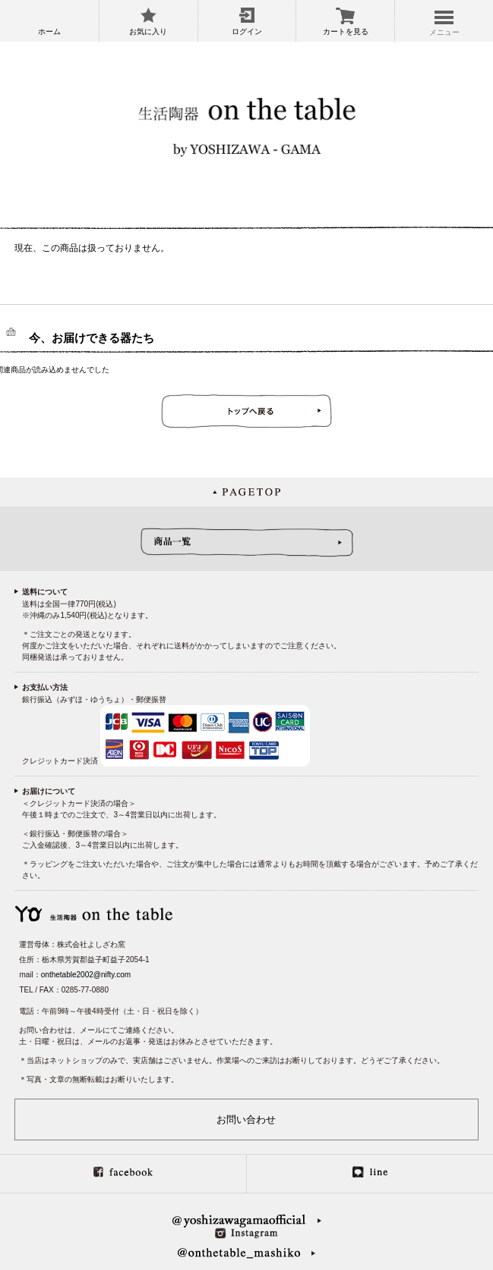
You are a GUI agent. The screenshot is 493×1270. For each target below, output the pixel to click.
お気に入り (148, 31)
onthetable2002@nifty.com (86, 975)
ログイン (247, 31)
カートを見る (345, 31)
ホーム (49, 31)
